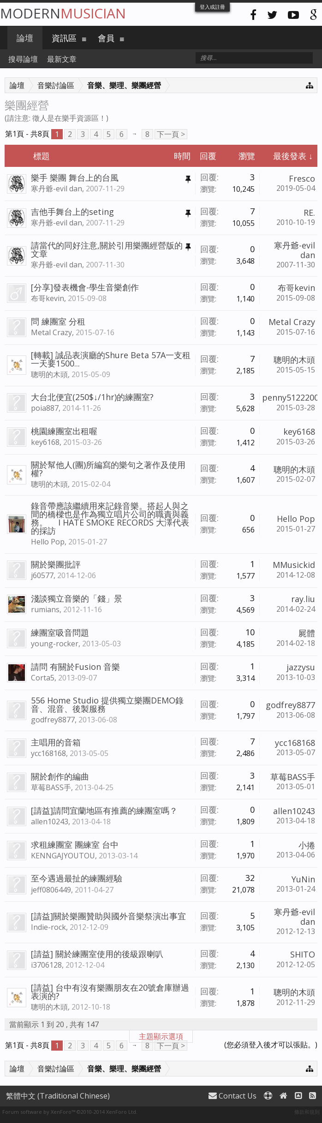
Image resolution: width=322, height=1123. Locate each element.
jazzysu (300, 667)
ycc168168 (48, 753)
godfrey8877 (53, 720)
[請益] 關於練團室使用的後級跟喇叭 (97, 953)
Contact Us (232, 1096)
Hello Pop (48, 542)
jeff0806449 (51, 890)
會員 (106, 37)
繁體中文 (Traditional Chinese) (58, 1096)
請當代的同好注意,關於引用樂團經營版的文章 (107, 249)
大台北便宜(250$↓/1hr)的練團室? (92, 396)
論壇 (25, 37)
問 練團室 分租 (58, 321)
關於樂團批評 (56, 564)
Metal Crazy (51, 332)
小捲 (306, 845)
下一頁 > (171, 134)
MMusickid (294, 564)
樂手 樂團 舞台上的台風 (75, 177)
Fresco (302, 178)
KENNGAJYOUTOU (63, 856)
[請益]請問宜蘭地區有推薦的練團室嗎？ (104, 810)
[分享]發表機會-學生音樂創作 (85, 287)
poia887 (45, 408)
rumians (45, 609)
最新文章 (62, 59)
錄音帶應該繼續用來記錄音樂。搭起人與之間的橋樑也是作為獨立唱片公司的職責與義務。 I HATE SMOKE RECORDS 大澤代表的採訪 (110, 518)
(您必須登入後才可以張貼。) (270, 1045)
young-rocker (54, 643)
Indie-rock (48, 927)
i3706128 (46, 965)
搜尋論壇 (23, 59)
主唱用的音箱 (56, 742)
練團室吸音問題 (60, 632)
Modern (63, 13)
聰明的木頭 (49, 374)
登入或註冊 (212, 6)
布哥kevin (47, 298)
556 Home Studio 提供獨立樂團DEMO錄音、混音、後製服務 (107, 704)
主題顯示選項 (161, 1036)
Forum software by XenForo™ (69, 1111)
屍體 (306, 632)
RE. (309, 212)
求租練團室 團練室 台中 (75, 844)
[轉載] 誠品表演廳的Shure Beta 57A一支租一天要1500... (111, 359)
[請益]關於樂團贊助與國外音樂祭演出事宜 (108, 916)
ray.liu (303, 598)
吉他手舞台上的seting (72, 211)
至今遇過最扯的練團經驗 (76, 878)
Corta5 (42, 678)
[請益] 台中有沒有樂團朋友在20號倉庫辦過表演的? (110, 991)
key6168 (45, 442)
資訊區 (64, 37)
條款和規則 (307, 1111)
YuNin (303, 879)
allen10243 (49, 821)
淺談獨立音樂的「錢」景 (76, 598)
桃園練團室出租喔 (64, 431)
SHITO (302, 954)
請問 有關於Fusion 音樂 (75, 666)
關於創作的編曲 (60, 776)
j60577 (42, 575)
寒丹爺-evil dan (56, 188)
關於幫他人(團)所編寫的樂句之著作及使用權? (108, 469)
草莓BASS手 (51, 787)
